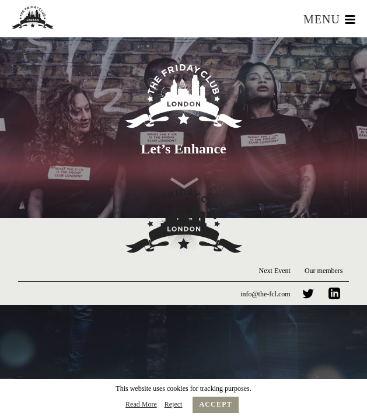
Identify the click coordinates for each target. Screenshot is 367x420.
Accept (215, 404)
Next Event (275, 271)
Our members (324, 271)
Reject (174, 404)
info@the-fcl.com (265, 294)
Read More (141, 404)
